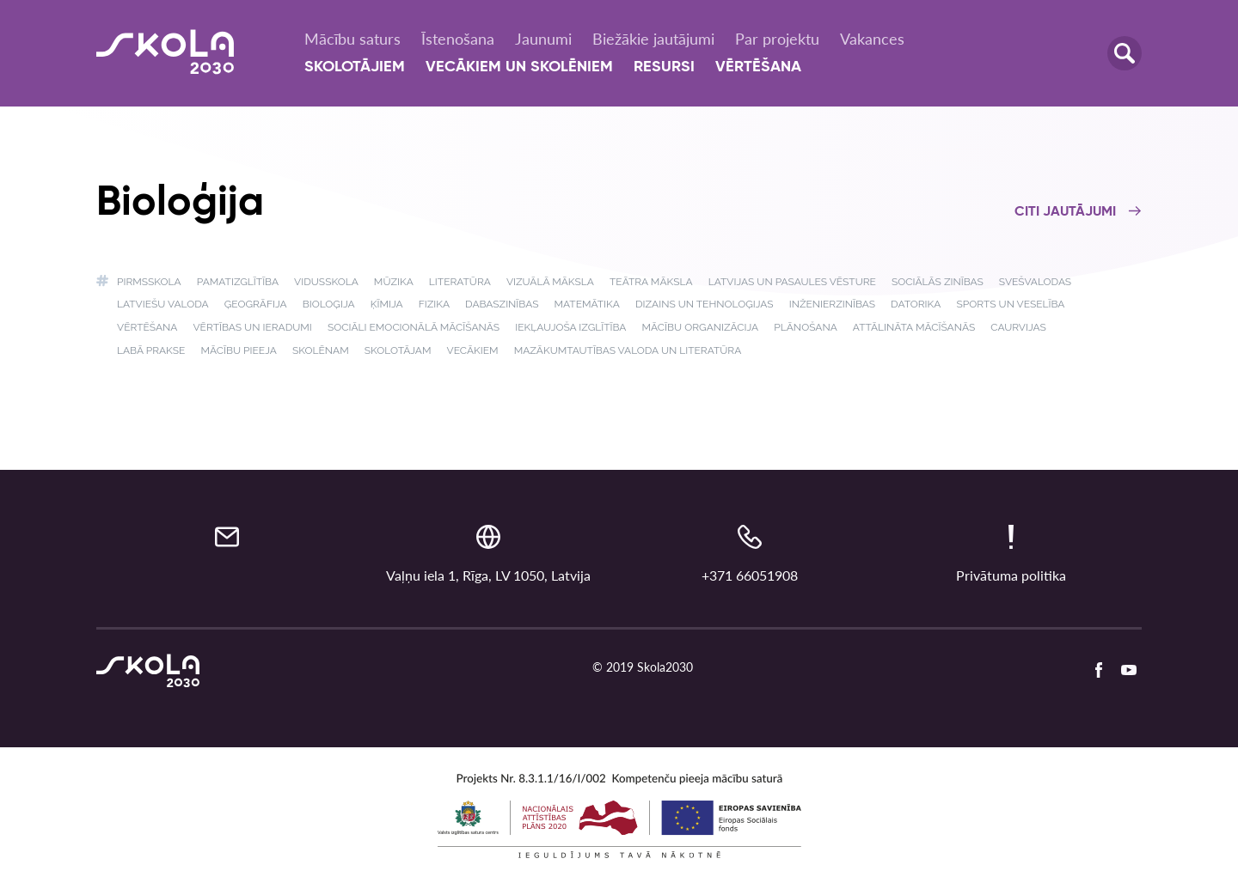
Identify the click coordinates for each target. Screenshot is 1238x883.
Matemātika (587, 304)
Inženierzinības (832, 304)
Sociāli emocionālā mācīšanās (413, 327)
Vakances (872, 38)
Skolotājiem (354, 67)
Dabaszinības (501, 304)
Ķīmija (387, 304)
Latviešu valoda (163, 304)
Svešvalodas (1035, 282)
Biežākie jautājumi (653, 38)
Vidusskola (326, 282)
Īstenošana (457, 38)
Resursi (664, 67)
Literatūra (460, 282)
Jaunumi (543, 38)
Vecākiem (473, 350)
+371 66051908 (750, 575)
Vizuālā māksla (550, 282)
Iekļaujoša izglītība (570, 327)
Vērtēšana (758, 67)
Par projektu (777, 38)
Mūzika (394, 282)
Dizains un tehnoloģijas (704, 304)
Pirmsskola (149, 282)
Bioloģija (329, 304)
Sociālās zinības (938, 282)
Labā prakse (151, 350)
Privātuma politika (1011, 575)
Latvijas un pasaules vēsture (792, 282)
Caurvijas (1018, 327)
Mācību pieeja (238, 350)
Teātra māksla (651, 282)
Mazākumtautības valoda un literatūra (628, 350)
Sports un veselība (1010, 304)
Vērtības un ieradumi (252, 327)
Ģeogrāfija (255, 304)
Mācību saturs (352, 38)
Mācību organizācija (700, 327)
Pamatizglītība (238, 282)
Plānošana (805, 327)
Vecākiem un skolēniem (519, 67)
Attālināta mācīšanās (914, 327)
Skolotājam (398, 350)
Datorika (916, 304)
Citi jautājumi (1078, 212)
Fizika (434, 304)
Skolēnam (320, 350)
